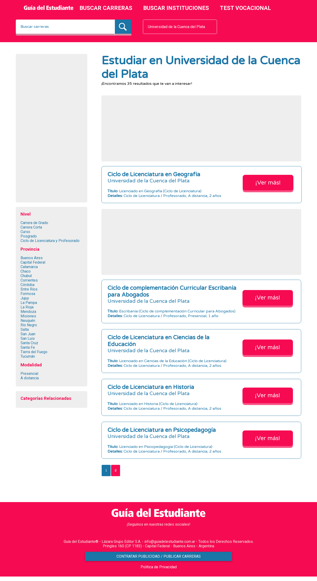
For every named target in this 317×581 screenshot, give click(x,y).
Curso (25, 231)
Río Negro (29, 325)
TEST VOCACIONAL (245, 8)
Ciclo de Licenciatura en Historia (151, 387)
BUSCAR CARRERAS (105, 8)
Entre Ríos (29, 289)
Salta (25, 329)
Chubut (26, 276)
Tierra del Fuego (34, 352)
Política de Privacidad (159, 571)
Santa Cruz (29, 343)
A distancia (30, 378)
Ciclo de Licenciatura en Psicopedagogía (162, 430)
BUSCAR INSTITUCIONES (176, 8)
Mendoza (28, 311)
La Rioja (27, 307)
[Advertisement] (51, 129)
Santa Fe (28, 347)
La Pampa (29, 302)
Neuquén (28, 320)
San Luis (28, 338)
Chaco (26, 271)
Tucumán (28, 356)
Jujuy (25, 298)
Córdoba (27, 284)
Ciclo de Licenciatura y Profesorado (50, 240)
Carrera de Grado (34, 223)
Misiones (28, 316)
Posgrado (29, 236)
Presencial (29, 373)
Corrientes (29, 280)
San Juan (28, 334)
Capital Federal (33, 262)
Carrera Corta (31, 227)
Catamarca (29, 267)
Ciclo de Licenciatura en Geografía (154, 174)
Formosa (28, 293)
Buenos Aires (32, 258)
